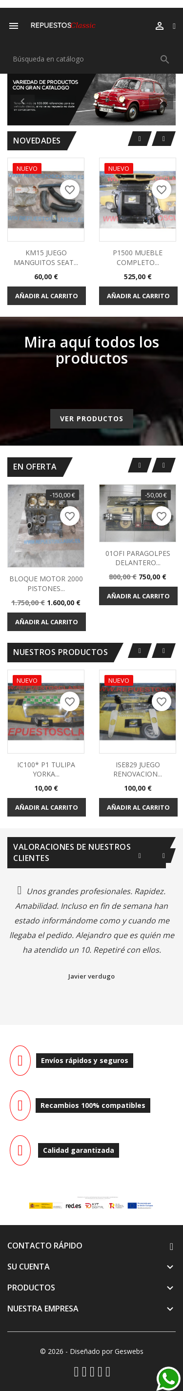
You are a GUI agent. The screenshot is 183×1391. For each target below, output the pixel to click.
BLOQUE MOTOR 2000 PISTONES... (46, 583)
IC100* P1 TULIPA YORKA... (46, 769)
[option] (91, 99)
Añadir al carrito (46, 295)
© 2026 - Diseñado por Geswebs (91, 1351)
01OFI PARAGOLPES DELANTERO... (137, 558)
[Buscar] (91, 59)
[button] (20, 99)
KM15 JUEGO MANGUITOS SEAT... (46, 257)
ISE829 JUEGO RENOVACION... (137, 769)
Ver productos (91, 418)
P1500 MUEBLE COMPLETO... (138, 257)
